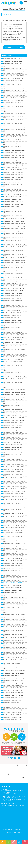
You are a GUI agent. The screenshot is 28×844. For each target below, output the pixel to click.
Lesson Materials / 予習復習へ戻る (14, 47)
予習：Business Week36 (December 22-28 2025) (13, 103)
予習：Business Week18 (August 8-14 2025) (13, 157)
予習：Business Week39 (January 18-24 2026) (14, 95)
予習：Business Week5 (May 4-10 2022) (12, 582)
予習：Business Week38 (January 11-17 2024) (14, 356)
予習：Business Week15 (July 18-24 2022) (13, 558)
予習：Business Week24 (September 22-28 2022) (13, 533)
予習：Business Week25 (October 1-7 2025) (13, 136)
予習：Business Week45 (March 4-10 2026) (13, 78)
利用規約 (16, 829)
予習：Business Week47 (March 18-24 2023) (13, 466)
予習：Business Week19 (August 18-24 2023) (13, 417)
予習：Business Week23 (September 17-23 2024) (13, 274)
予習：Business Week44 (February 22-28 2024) (12, 343)
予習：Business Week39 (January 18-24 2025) (14, 226)
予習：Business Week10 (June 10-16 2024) (13, 307)
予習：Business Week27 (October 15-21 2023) (14, 394)
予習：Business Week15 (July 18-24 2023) (13, 427)
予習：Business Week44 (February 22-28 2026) (12, 81)
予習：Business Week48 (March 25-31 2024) (13, 332)
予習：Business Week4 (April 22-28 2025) (12, 191)
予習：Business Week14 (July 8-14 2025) (12, 167)
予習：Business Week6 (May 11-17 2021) (12, 707)
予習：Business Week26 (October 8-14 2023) (13, 397)
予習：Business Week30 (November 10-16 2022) (13, 517)
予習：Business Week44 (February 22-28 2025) (12, 212)
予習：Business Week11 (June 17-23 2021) (13, 695)
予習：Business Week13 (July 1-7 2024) (12, 300)
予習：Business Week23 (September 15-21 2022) (13, 537)
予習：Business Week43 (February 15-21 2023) (12, 478)
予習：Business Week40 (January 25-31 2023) (14, 486)
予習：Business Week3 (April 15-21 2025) (12, 194)
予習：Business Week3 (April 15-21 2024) (12, 325)
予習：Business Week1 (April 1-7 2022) (12, 592)
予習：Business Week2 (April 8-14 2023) (12, 459)
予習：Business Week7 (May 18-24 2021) (12, 705)
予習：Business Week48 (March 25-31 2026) (13, 71)
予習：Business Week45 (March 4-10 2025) (13, 209)
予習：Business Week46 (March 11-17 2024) (13, 337)
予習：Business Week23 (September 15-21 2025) (13, 143)
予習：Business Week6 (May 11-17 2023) (12, 449)
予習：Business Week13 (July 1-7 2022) (12, 563)
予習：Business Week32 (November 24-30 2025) (13, 117)
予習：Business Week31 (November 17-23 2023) (13, 383)
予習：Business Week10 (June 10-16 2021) (13, 697)
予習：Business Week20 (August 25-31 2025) (13, 152)
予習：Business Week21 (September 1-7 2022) (14, 543)
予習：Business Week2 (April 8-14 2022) (12, 590)
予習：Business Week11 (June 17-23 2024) (13, 305)
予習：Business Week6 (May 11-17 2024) (12, 317)
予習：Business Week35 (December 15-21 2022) (13, 500)
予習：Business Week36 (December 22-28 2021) (13, 627)
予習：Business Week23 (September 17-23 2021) (13, 664)
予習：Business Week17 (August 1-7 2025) (13, 160)
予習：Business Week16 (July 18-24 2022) (13, 555)
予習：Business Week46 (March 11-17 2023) (13, 469)
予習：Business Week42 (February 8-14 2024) (14, 349)
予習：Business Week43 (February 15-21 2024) (12, 346)
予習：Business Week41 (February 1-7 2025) (13, 221)
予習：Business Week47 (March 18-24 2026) (13, 73)
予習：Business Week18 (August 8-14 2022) (13, 551)
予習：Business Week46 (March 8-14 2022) (13, 602)
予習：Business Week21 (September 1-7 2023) (14, 412)
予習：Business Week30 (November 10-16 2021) (13, 644)
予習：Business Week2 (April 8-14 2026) (12, 66)
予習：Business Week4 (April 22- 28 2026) (13, 61)
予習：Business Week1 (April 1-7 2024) (12, 330)
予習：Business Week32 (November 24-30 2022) (13, 510)
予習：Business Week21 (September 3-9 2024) (14, 281)
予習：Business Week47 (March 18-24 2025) (13, 204)
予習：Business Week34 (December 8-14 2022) (12, 504)
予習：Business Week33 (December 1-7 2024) (14, 244)
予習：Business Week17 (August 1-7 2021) (13, 680)
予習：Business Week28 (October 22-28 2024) (14, 260)
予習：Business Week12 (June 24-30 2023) (13, 434)
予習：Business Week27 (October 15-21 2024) (14, 262)
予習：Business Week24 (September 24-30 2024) (13, 270)
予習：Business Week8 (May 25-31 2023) (12, 444)
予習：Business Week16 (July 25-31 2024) (13, 293)
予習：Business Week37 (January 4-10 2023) (13, 359)
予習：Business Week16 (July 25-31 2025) (13, 162)
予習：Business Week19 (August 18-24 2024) (13, 285)
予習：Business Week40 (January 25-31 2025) (14, 223)
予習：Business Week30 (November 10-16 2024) (13, 255)
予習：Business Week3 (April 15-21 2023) (12, 457)
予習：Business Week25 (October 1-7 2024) (13, 267)
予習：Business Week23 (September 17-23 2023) (13, 406)
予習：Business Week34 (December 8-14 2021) (12, 635)
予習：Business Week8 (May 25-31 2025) (12, 182)
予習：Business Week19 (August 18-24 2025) (13, 155)
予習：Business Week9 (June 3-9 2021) (12, 700)
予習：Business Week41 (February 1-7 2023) (13, 483)
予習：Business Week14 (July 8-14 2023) (12, 430)
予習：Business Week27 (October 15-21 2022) (14, 525)
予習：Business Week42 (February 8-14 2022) (14, 614)
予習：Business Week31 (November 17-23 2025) (13, 120)
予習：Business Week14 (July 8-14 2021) (12, 687)
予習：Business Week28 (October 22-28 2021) (14, 650)
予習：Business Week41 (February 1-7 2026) (13, 90)
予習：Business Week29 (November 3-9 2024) (14, 257)
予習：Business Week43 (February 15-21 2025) (12, 216)
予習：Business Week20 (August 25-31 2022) (13, 546)
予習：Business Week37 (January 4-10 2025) (13, 231)
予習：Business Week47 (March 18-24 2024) (13, 334)
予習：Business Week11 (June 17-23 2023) (13, 437)
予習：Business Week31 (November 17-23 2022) (13, 514)
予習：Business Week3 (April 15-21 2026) (12, 63)
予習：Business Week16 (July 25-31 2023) (13, 425)
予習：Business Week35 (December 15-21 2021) (13, 631)
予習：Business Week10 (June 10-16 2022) (13, 570)
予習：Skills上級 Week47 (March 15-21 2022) (13, 597)
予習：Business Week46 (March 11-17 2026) (13, 75)
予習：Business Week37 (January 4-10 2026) (13, 100)
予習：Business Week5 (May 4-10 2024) (12, 320)
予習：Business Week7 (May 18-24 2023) (12, 447)
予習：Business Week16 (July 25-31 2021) (13, 683)
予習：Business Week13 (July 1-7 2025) (12, 169)
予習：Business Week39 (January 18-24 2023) (14, 488)
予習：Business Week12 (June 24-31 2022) (13, 565)
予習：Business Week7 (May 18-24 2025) (12, 184)
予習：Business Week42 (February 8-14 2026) (14, 88)
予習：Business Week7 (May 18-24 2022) (12, 577)
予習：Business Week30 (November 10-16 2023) (13, 386)
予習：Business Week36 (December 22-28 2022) (13, 497)
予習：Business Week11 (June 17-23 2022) (13, 568)
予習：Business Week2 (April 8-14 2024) (12, 327)
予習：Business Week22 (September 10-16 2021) (13, 667)
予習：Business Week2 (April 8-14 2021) (12, 717)
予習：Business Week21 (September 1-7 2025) (14, 150)
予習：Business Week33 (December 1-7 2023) (14, 376)
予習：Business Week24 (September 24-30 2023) (13, 402)
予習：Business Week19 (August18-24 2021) (13, 675)
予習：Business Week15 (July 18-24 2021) (13, 685)
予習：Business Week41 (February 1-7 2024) (13, 352)
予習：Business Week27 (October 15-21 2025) (14, 131)
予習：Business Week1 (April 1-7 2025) (12, 199)
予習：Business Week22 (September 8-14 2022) (13, 540)
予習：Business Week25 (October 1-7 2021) (13, 657)
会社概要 (5, 829)
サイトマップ (22, 829)
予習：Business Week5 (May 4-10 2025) (12, 189)
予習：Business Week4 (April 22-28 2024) (12, 322)
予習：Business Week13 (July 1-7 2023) (12, 432)
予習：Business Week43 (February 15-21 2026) (12, 85)
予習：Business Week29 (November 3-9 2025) (14, 127)
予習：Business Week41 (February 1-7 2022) (13, 617)
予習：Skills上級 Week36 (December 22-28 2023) (13, 362)
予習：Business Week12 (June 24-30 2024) (13, 303)
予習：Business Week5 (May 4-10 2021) (12, 709)
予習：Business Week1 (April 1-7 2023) (12, 461)
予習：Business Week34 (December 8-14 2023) (12, 373)
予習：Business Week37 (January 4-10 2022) (13, 624)
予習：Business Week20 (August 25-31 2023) (13, 415)
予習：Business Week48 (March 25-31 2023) (13, 464)
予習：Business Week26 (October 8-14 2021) (13, 654)
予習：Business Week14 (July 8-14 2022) (12, 560)
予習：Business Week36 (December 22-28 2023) (13, 366)
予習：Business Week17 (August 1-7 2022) (13, 553)
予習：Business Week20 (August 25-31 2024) (13, 283)
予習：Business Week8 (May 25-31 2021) (12, 702)
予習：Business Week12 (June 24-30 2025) (13, 172)
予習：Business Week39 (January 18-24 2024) (14, 354)
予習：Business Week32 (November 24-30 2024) (13, 247)
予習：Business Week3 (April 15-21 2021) (12, 714)
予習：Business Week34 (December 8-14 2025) (12, 110)
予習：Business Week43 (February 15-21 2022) (12, 611)
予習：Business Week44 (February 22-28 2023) (12, 475)
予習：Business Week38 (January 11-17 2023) (14, 491)
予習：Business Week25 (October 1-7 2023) (13, 399)
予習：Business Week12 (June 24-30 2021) (13, 692)
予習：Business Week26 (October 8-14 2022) (13, 527)
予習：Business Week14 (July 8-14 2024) (12, 298)
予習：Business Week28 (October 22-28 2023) (14, 392)
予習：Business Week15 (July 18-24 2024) (13, 295)
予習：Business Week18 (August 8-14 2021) (13, 678)
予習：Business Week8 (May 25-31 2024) (12, 312)
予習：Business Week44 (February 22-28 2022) (12, 608)
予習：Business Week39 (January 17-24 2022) (14, 619)
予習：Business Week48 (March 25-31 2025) (13, 201)
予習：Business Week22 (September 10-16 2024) (13, 278)
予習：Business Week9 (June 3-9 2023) (12, 442)
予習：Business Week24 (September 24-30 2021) (13, 660)
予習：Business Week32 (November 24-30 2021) (13, 641)
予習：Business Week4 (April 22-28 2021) (12, 712)
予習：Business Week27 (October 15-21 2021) (14, 652)
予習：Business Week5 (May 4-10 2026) (12, 58)
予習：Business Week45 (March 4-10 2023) (13, 471)
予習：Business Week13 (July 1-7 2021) (12, 690)
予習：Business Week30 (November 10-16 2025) (13, 124)
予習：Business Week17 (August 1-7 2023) (13, 422)
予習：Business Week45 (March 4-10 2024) (13, 339)
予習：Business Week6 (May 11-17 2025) (12, 187)
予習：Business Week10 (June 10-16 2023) (13, 439)
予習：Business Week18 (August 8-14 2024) (13, 288)
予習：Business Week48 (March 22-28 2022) (13, 595)
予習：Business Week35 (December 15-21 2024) (13, 238)
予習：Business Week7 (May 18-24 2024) (12, 315)
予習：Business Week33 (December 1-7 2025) (14, 113)
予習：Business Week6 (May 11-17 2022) (12, 580)
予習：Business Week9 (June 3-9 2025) (12, 179)
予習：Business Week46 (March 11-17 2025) (13, 206)
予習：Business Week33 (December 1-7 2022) (14, 507)
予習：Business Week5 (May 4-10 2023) (12, 452)
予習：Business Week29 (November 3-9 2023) (14, 389)
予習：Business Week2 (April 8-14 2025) (12, 196)
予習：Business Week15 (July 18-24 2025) (13, 164)
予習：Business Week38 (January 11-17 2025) (14, 228)
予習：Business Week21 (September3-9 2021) (14, 670)
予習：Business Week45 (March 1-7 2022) (13, 604)
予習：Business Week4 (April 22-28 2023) (12, 454)
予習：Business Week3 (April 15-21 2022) (12, 587)
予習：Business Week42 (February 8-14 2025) (14, 218)
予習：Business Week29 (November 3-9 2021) (14, 647)
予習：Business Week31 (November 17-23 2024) (13, 251)
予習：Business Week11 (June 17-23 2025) (13, 174)
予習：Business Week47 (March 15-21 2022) (13, 600)
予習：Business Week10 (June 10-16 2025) (13, 177)
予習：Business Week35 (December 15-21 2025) (13, 107)
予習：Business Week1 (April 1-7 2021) (12, 719)
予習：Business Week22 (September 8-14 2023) (13, 410)
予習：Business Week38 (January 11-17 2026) (14, 97)
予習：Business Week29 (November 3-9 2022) (14, 520)
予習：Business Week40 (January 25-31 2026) (14, 93)
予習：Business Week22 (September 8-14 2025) (13, 147)
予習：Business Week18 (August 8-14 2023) (13, 420)
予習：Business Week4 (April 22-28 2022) (12, 585)
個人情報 (10, 829)
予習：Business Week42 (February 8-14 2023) (14, 481)
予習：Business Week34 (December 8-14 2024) (12, 241)
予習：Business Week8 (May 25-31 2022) (12, 575)
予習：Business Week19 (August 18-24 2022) (13, 548)
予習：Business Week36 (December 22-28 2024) (13, 234)
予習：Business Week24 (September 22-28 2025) (13, 140)
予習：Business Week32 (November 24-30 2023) (13, 379)
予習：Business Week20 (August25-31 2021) (13, 673)
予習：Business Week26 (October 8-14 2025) (13, 134)
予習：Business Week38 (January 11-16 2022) (14, 622)
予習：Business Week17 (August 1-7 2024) (13, 290)
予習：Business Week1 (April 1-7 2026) (12, 68)
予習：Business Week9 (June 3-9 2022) (12, 573)
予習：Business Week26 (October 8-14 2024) (13, 265)
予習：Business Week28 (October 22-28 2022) (14, 522)
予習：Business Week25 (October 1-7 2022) (13, 530)
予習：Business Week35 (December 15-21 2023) (13, 369)
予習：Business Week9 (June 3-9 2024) (12, 310)
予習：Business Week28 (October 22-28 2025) (14, 129)
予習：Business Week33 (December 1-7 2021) (14, 637)
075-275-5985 (9, 803)
